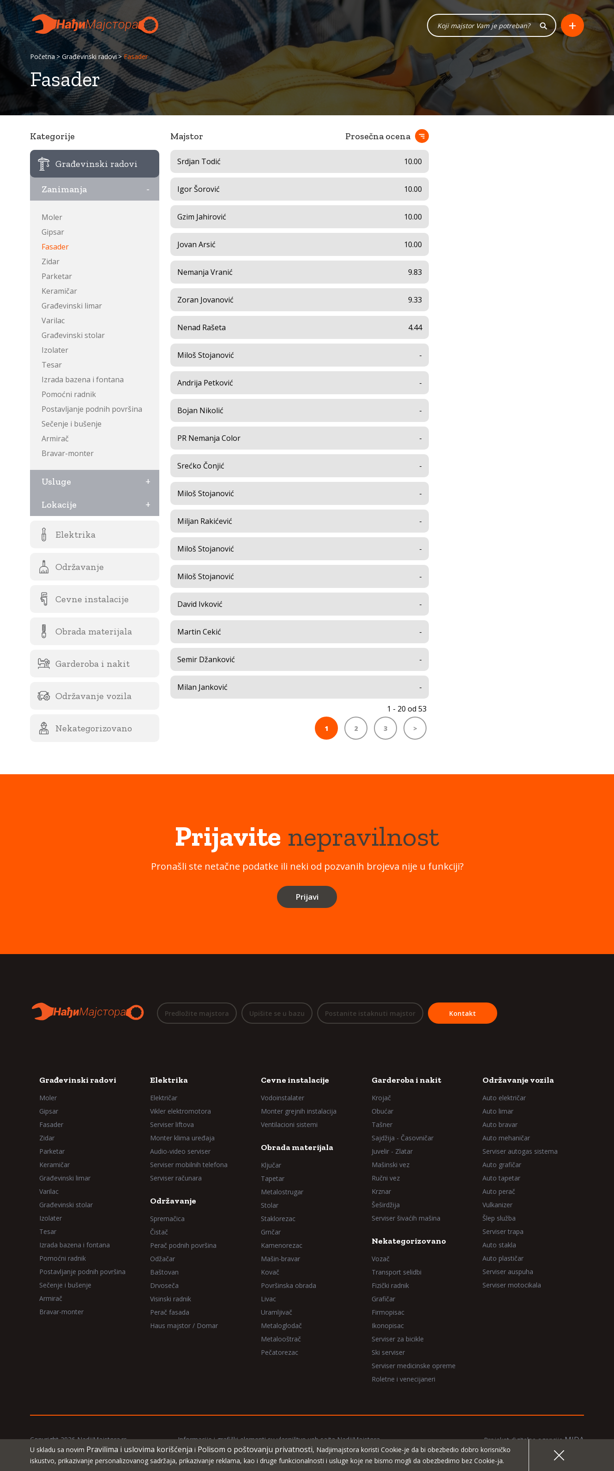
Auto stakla (499, 1244)
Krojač (381, 1097)
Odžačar (162, 1258)
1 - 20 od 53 (407, 709)
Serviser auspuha (507, 1271)
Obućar (382, 1111)
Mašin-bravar (280, 1258)
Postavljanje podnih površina (92, 409)
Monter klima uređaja (182, 1137)
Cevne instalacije (295, 1080)
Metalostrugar (282, 1191)
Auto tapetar (501, 1178)
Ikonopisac (388, 1325)
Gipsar (53, 232)
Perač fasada (169, 1312)
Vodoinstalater (282, 1097)
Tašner (382, 1124)
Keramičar (59, 291)
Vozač (381, 1258)
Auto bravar (500, 1124)
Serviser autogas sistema (520, 1151)
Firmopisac (388, 1312)
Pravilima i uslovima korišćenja (139, 1449)
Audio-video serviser (180, 1151)
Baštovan (164, 1272)
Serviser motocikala (511, 1285)
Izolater (55, 350)
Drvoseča (164, 1285)
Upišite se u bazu (277, 1013)
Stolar (269, 1205)
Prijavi (307, 896)
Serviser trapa (503, 1231)
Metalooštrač (281, 1339)
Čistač (159, 1232)
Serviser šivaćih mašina (406, 1218)
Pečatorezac (279, 1352)
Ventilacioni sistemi (289, 1124)
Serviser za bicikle (398, 1339)
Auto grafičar (501, 1164)
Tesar (52, 365)
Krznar (381, 1191)
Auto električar (504, 1097)
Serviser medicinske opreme (414, 1365)
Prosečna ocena (377, 136)
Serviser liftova (172, 1124)
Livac (268, 1298)
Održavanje (173, 1201)
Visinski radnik (170, 1298)
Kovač (270, 1272)
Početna (42, 56)
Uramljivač (276, 1312)
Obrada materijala (297, 1147)
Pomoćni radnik (69, 394)
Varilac (53, 320)
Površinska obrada (288, 1285)
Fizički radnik (390, 1285)
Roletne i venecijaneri (403, 1379)
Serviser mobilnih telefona (189, 1164)
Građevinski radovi (89, 56)
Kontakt (462, 1013)
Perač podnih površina (183, 1245)
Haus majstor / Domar (184, 1325)
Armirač (55, 438)
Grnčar (271, 1232)
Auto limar (497, 1111)
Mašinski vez (390, 1164)
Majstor (186, 136)
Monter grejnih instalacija (299, 1111)
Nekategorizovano (409, 1241)
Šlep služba (499, 1218)
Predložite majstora (197, 1013)
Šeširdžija (386, 1204)
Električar (163, 1097)
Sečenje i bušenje (72, 424)
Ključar (271, 1165)
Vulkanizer (497, 1204)
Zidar (51, 261)
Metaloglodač (281, 1325)
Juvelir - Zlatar (392, 1151)
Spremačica (167, 1218)
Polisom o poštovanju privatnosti (255, 1449)
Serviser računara (176, 1178)
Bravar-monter (68, 453)
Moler (52, 217)
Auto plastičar (503, 1258)
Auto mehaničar (506, 1137)
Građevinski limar (72, 306)
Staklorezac (278, 1218)
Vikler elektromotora (180, 1111)
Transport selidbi (396, 1272)
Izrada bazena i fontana (83, 379)
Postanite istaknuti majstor (370, 1013)
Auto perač (498, 1191)
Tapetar (272, 1178)
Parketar (57, 276)
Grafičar (383, 1298)
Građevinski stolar (73, 335)
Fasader (55, 247)
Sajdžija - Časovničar (402, 1137)
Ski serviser (388, 1352)
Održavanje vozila (518, 1080)
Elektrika (169, 1080)
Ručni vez (386, 1178)
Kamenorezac (281, 1245)
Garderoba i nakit (406, 1080)
